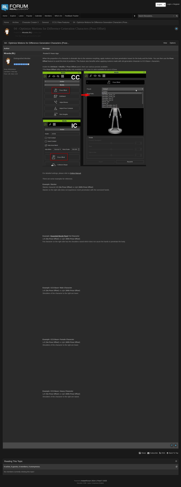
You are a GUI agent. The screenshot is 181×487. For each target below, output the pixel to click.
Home (5, 15)
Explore (13, 15)
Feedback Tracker (72, 15)
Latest (21, 15)
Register (176, 4)
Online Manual (75, 173)
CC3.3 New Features (60, 22)
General (45, 22)
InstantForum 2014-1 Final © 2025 (94, 481)
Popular (29, 15)
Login (169, 4)
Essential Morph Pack (59, 236)
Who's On (58, 15)
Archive (15, 22)
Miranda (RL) (27, 32)
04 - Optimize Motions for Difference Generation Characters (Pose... (101, 22)
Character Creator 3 (30, 22)
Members (48, 15)
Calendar (38, 15)
